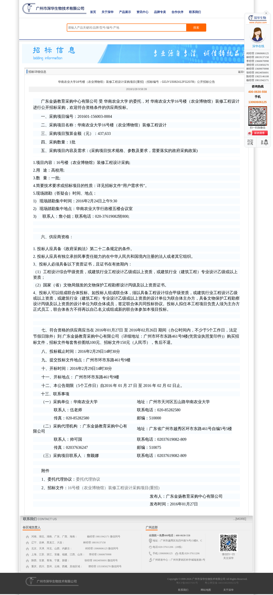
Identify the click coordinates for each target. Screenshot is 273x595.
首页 (93, 12)
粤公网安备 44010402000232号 (221, 582)
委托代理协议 (88, 479)
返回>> (242, 71)
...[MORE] (239, 519)
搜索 (196, 27)
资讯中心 (142, 12)
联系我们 (195, 12)
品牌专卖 (160, 12)
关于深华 (107, 12)
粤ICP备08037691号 (187, 582)
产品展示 (125, 12)
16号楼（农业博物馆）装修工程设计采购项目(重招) (114, 488)
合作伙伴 (177, 12)
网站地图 (206, 589)
